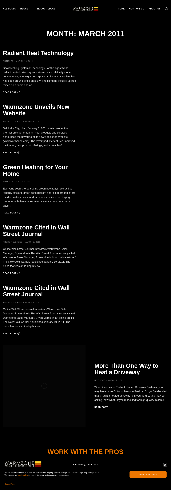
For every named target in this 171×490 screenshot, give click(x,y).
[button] (165, 464)
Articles (8, 61)
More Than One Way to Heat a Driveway (126, 368)
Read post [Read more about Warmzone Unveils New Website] (11, 152)
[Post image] (44, 386)
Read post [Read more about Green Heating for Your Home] (11, 213)
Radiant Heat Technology (38, 53)
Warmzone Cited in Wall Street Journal (36, 230)
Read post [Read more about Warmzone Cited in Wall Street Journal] (11, 273)
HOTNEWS (99, 380)
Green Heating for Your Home (35, 170)
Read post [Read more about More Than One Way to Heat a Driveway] (102, 407)
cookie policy (23, 475)
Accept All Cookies (148, 474)
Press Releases (12, 121)
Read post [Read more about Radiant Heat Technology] (11, 92)
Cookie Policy (9, 484)
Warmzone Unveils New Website (36, 110)
